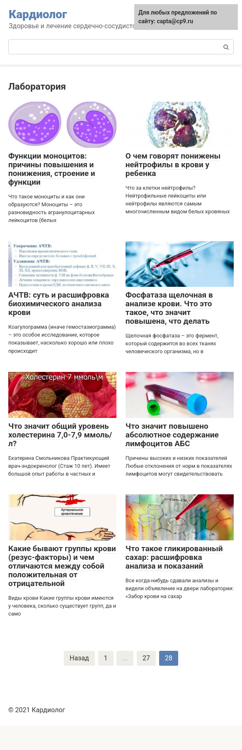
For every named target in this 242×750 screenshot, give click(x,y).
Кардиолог (38, 14)
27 (146, 658)
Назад (79, 658)
